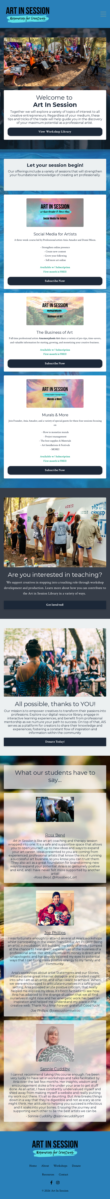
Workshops (60, 1166)
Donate (76, 1166)
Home (33, 1166)
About (45, 1166)
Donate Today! (55, 742)
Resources (48, 1175)
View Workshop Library (54, 132)
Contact (63, 1175)
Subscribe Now (55, 281)
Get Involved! (55, 605)
